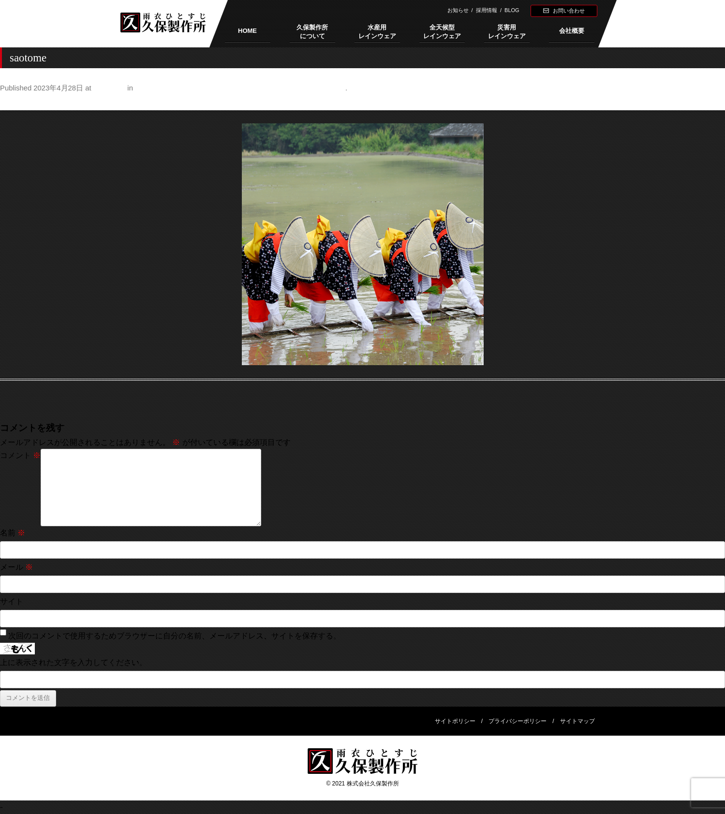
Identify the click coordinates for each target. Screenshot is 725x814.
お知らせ (458, 10)
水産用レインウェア (377, 32)
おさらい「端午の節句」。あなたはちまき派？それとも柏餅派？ (240, 88)
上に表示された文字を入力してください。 (73, 662)
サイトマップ (577, 721)
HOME (247, 30)
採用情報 (486, 10)
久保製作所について (312, 32)
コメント (20, 455)
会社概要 (571, 30)
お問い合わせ (569, 11)
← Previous (20, 102)
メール (16, 567)
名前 (12, 533)
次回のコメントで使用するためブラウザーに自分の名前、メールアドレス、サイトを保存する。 (174, 636)
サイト (11, 601)
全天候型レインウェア (442, 32)
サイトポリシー (455, 721)
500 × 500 (109, 88)
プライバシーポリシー (517, 721)
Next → (712, 102)
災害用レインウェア (507, 32)
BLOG (511, 10)
